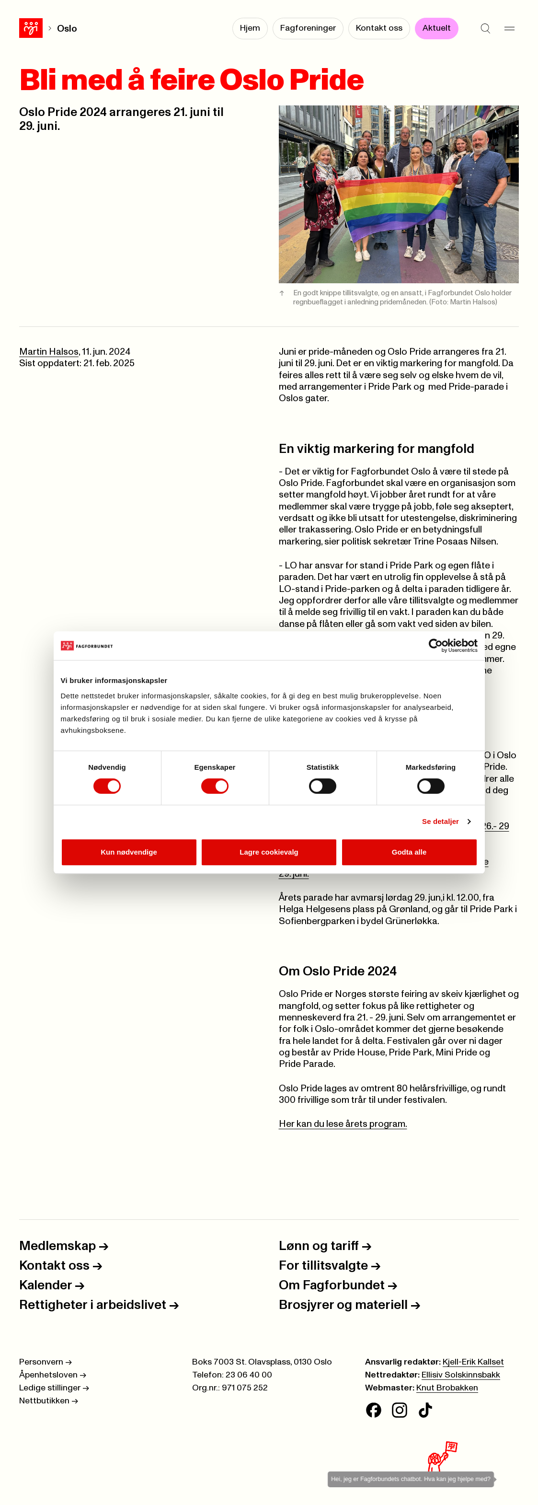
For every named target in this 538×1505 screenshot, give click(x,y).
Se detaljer (440, 821)
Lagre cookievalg (269, 852)
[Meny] (509, 28)
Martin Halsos (49, 352)
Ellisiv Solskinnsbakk (461, 1375)
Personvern (45, 1362)
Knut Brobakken (447, 1388)
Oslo (67, 29)
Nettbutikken (48, 1401)
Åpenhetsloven (52, 1375)
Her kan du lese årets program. (343, 1124)
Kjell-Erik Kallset (473, 1362)
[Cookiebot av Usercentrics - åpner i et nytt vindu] (436, 645)
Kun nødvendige (129, 852)
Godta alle (409, 852)
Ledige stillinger (54, 1388)
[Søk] (485, 28)
